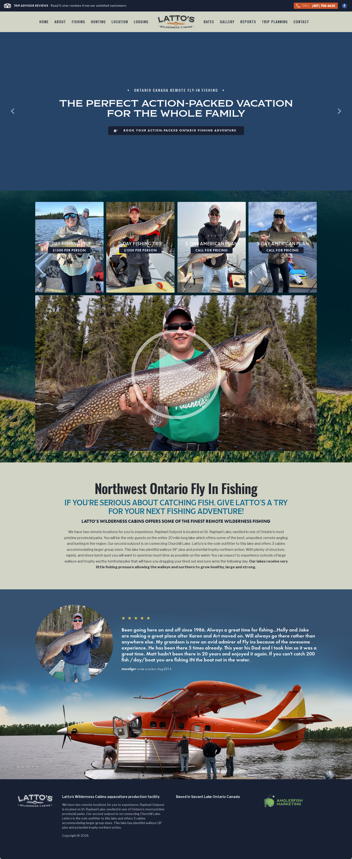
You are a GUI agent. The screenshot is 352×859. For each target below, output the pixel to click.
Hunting (98, 21)
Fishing (78, 21)
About (60, 21)
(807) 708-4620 (315, 6)
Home (44, 21)
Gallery (227, 21)
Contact (301, 21)
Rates (209, 21)
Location (119, 21)
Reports (248, 21)
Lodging (141, 21)
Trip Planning (275, 21)
